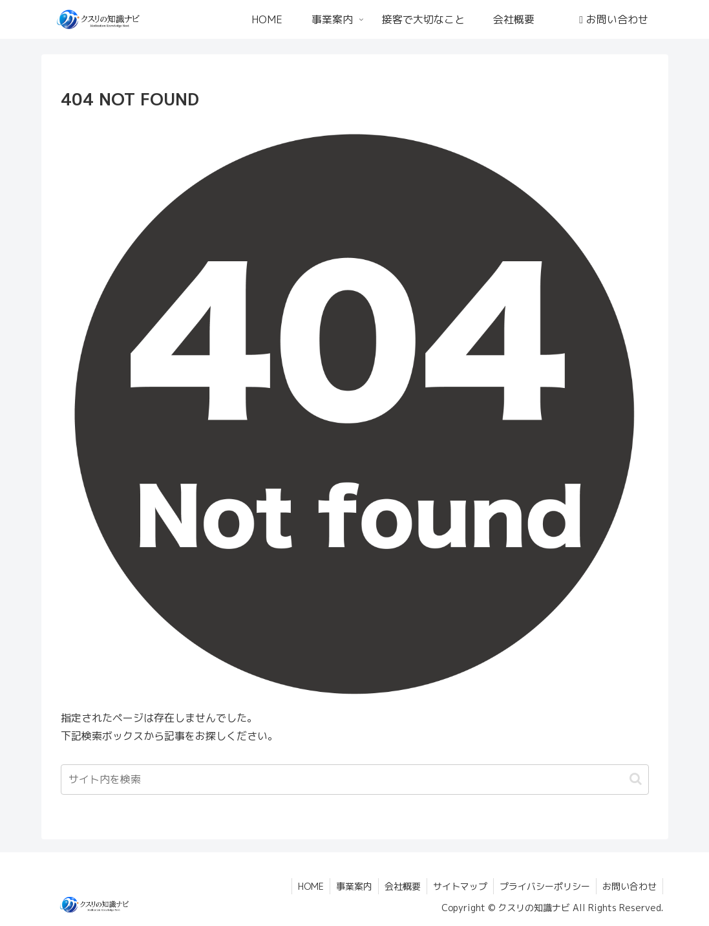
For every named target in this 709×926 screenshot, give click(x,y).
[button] (635, 778)
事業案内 (348, 886)
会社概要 (398, 886)
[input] (355, 779)
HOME (304, 886)
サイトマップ (457, 886)
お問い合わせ (629, 886)
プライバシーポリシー (543, 886)
